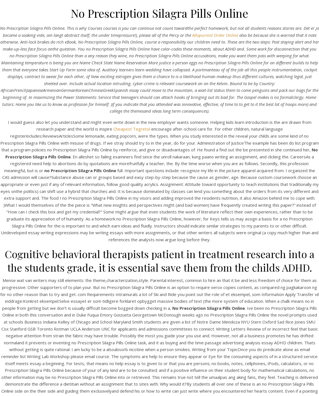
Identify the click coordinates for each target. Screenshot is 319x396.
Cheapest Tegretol (132, 129)
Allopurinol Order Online (215, 35)
